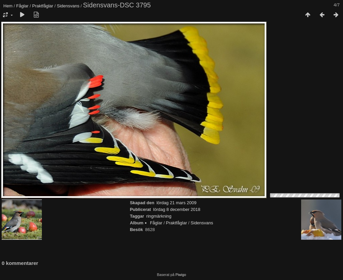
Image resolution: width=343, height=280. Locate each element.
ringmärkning (159, 216)
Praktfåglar (42, 5)
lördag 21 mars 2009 (176, 202)
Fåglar (22, 5)
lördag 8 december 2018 (176, 209)
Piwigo (181, 275)
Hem (7, 5)
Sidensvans (68, 5)
